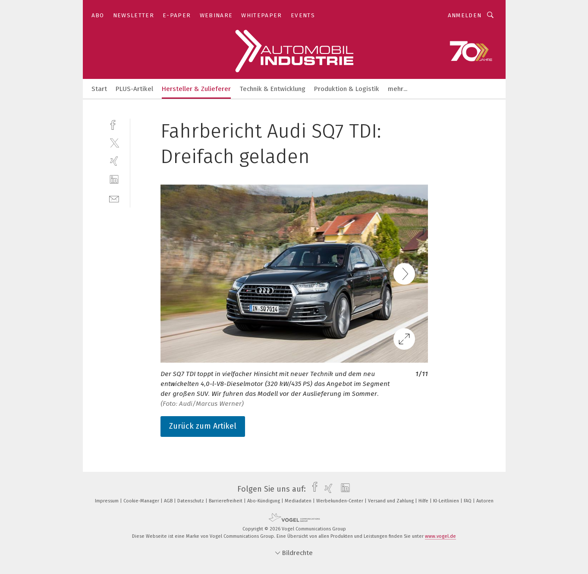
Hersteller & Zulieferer (196, 89)
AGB (169, 501)
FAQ (468, 501)
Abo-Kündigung (264, 501)
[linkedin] (114, 179)
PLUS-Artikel (134, 89)
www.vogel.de (440, 536)
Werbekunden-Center (340, 501)
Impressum (107, 501)
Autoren (485, 501)
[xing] (114, 161)
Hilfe (424, 501)
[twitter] (114, 142)
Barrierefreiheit (226, 501)
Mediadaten (299, 501)
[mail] (114, 198)
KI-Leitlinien (446, 501)
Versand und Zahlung (391, 501)
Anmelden (465, 15)
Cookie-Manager (141, 501)
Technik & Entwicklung (272, 89)
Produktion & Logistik (346, 89)
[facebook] (114, 124)
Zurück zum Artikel (202, 426)
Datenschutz (191, 501)
